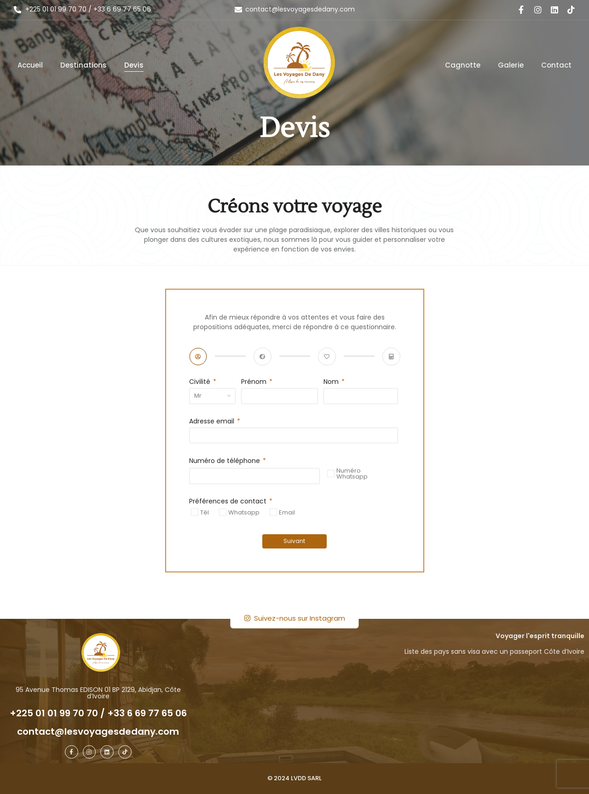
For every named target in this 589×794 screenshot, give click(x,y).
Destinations (83, 65)
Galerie (511, 65)
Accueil (30, 65)
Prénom (254, 382)
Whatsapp (244, 512)
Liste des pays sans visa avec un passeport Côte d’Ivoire (494, 651)
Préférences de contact (228, 502)
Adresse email (212, 422)
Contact (556, 65)
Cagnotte (462, 65)
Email (287, 512)
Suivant (295, 541)
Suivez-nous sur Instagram (294, 618)
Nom (332, 382)
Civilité (200, 382)
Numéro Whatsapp (352, 474)
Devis (134, 65)
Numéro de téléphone (225, 461)
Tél (204, 512)
